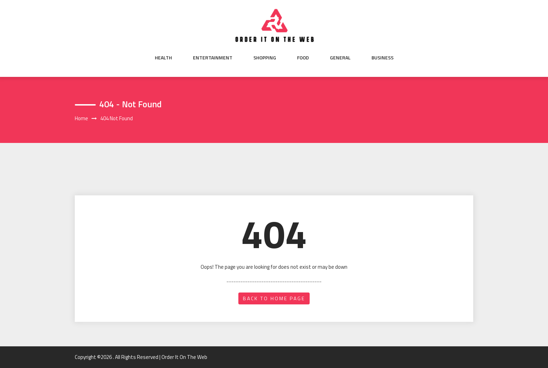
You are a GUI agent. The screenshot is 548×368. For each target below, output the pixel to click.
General (340, 57)
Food (303, 57)
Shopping (264, 57)
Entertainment (212, 57)
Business (383, 57)
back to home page (274, 298)
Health (163, 57)
